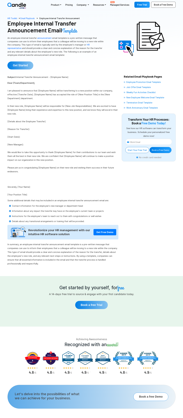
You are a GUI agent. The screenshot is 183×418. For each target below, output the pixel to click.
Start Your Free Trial (137, 150)
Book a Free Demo (160, 150)
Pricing (69, 4)
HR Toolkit (12, 18)
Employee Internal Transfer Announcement (59, 18)
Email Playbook (27, 18)
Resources (98, 4)
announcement (45, 38)
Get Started (21, 65)
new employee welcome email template (145, 97)
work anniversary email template (142, 107)
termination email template (139, 102)
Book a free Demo (150, 396)
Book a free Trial (91, 304)
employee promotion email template (143, 82)
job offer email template (138, 87)
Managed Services (119, 3)
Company (82, 4)
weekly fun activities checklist (141, 92)
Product (55, 4)
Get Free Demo (104, 231)
